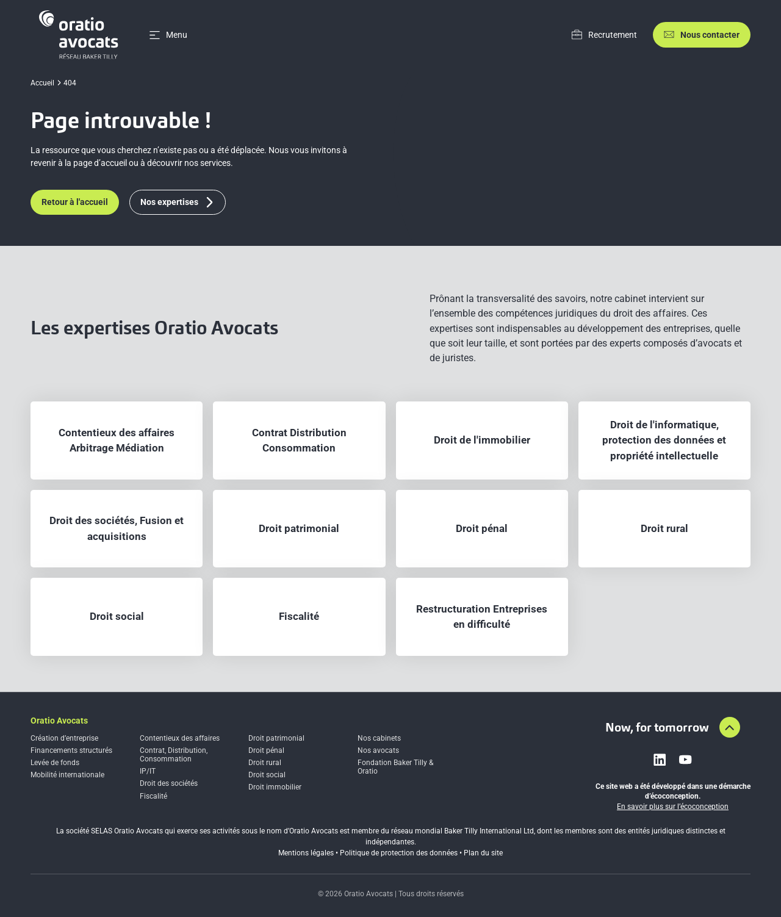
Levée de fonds (55, 762)
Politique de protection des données (399, 853)
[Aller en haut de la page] (729, 727)
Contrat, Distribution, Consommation (173, 754)
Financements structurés (71, 750)
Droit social (267, 775)
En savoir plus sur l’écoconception (673, 806)
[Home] (81, 34)
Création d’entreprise (64, 738)
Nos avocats (378, 750)
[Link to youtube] (685, 759)
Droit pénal (266, 750)
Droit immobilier (274, 787)
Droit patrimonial (276, 738)
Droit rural (264, 762)
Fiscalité (153, 796)
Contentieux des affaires (180, 738)
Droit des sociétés (169, 783)
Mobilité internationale (67, 775)
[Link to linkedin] (659, 759)
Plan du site (483, 853)
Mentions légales (306, 853)
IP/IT (148, 771)
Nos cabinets (379, 738)
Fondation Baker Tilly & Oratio (395, 766)
